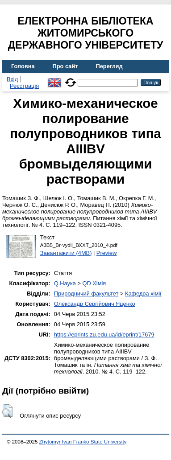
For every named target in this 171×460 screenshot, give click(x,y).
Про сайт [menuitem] (65, 66)
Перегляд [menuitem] (109, 66)
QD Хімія (94, 283)
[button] (7, 411)
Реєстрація (24, 85)
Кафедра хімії (143, 293)
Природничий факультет (86, 293)
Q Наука (65, 283)
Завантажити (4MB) (66, 253)
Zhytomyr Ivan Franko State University (83, 441)
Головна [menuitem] (23, 66)
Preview (106, 253)
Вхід (12, 79)
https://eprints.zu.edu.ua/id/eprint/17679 (104, 334)
